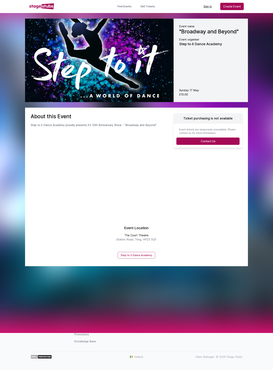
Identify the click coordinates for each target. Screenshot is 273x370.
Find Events (124, 6)
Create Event (232, 6)
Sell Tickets (149, 6)
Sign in (208, 6)
